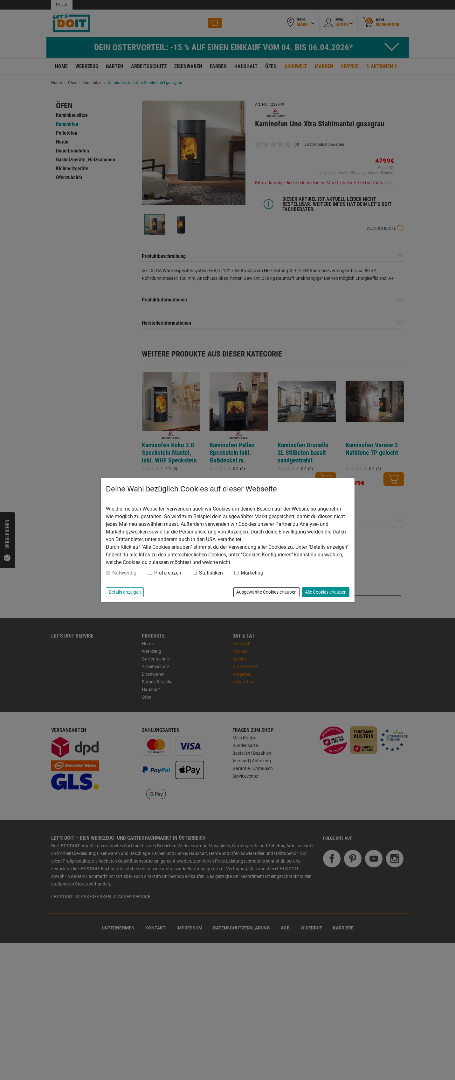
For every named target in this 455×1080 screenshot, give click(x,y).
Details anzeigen (125, 592)
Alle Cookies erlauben (326, 592)
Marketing (252, 573)
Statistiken (211, 573)
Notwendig (124, 573)
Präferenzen (167, 573)
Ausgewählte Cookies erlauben (266, 592)
